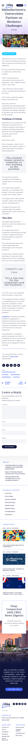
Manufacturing (15, 374)
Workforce (16, 377)
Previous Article (8, 383)
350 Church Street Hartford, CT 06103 (13, 718)
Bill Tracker (19, 735)
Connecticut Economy (8, 372)
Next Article (20, 383)
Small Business (6, 377)
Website (4, 438)
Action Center (20, 727)
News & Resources (5, 739)
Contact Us (5, 727)
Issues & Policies (10, 499)
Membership (5, 736)
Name (4, 421)
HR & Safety (9, 496)
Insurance (5, 734)
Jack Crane (14, 356)
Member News (10, 508)
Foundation (5, 732)
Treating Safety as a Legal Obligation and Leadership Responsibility (14, 467)
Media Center (9, 505)
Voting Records (20, 733)
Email (3, 430)
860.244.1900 (5, 720)
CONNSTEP (5, 317)
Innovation (5, 374)
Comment (5, 404)
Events (4, 729)
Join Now (19, 5)
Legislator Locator (18, 730)
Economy (8, 493)
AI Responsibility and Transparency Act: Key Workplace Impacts (12, 478)
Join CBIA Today (14, 689)
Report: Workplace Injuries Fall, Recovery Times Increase (15, 473)
